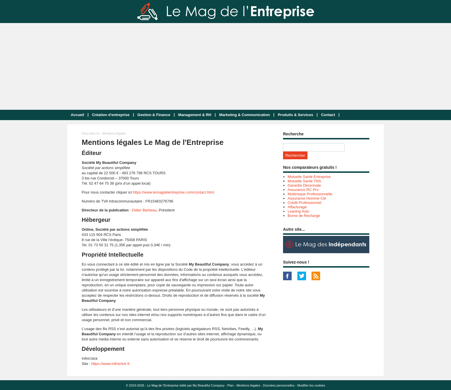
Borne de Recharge (304, 215)
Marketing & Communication (244, 115)
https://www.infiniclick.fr (110, 363)
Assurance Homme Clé (307, 198)
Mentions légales (248, 385)
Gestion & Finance (153, 115)
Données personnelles (278, 385)
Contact (328, 115)
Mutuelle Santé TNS (304, 181)
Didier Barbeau (144, 210)
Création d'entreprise (110, 115)
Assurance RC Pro (303, 190)
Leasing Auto (298, 211)
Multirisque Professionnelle (310, 194)
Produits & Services (295, 115)
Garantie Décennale (304, 185)
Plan (230, 385)
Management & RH (194, 115)
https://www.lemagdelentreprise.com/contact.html (173, 192)
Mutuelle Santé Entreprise (309, 177)
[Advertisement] (225, 66)
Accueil (77, 115)
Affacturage (297, 207)
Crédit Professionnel (304, 202)
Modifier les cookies (311, 385)
